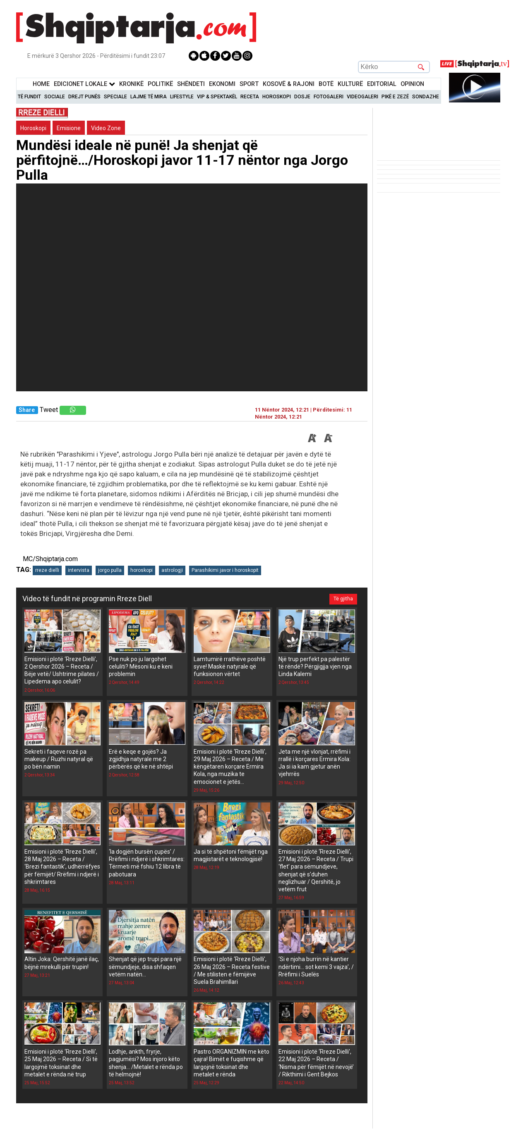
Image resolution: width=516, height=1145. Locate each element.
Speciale (115, 97)
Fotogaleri (328, 97)
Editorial (381, 84)
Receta (249, 97)
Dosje (302, 97)
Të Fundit (29, 97)
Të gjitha (343, 599)
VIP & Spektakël (217, 97)
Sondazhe (425, 97)
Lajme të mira (148, 97)
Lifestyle (182, 97)
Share (27, 410)
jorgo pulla (110, 570)
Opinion (412, 84)
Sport (249, 84)
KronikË (131, 84)
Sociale (54, 97)
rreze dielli (47, 570)
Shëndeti (191, 84)
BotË (326, 84)
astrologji (172, 570)
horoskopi (141, 570)
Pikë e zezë (395, 97)
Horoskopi (276, 97)
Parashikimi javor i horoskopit (225, 570)
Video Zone (106, 128)
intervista (78, 570)
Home (41, 84)
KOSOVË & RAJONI (288, 84)
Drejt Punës (84, 97)
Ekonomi (222, 84)
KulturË (350, 84)
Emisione (69, 128)
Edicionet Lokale (84, 84)
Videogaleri (362, 97)
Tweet (49, 410)
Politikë (160, 84)
